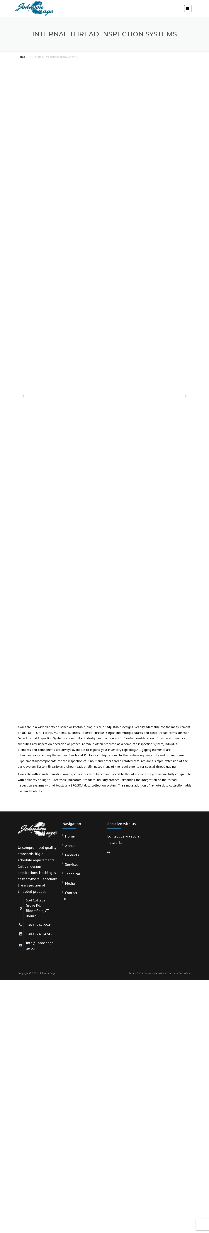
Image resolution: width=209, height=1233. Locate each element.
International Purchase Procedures (172, 973)
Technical (72, 874)
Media (70, 883)
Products (72, 855)
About (70, 845)
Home (21, 56)
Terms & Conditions (140, 973)
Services (71, 864)
